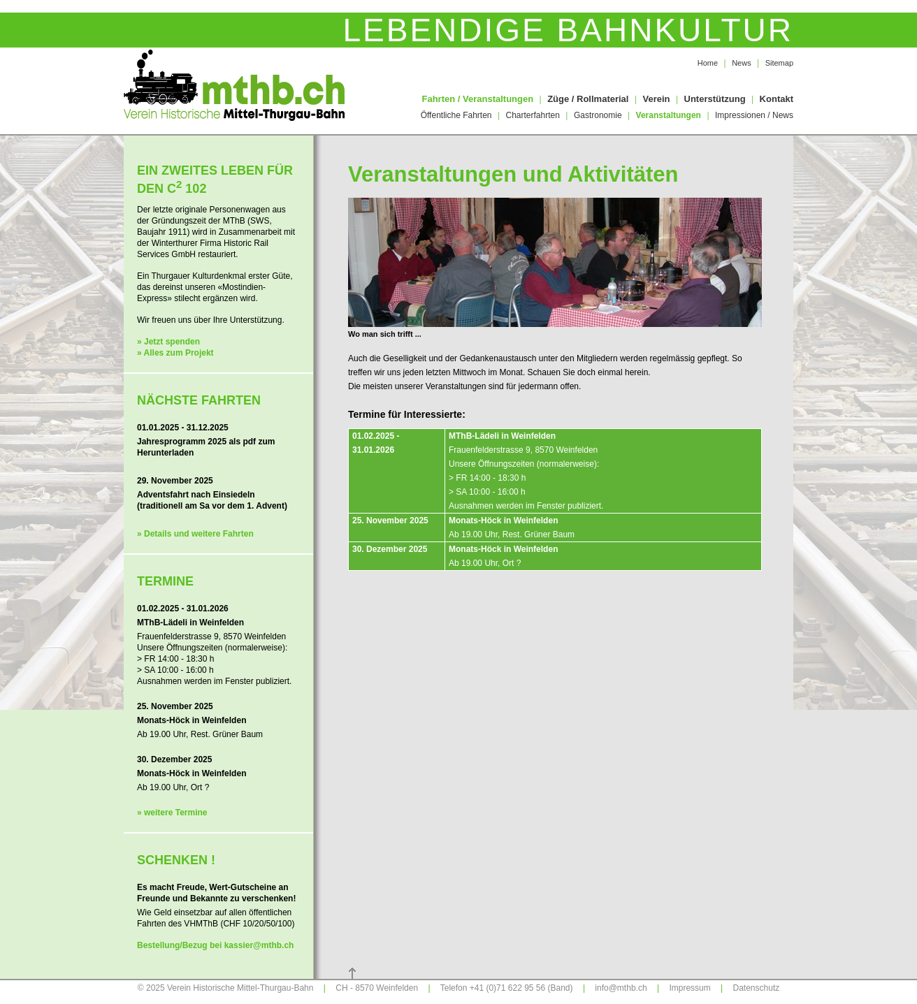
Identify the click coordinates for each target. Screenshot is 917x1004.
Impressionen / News (754, 115)
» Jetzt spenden (168, 342)
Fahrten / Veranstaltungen (478, 99)
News (741, 63)
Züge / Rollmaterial (587, 99)
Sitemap (779, 63)
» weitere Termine (172, 812)
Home (708, 63)
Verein (656, 99)
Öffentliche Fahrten (456, 115)
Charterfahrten (533, 115)
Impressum (689, 988)
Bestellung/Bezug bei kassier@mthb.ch (215, 945)
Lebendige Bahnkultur (567, 30)
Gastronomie (598, 115)
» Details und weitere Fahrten (195, 534)
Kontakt (776, 99)
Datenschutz (756, 988)
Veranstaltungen (668, 115)
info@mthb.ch (621, 988)
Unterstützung (715, 99)
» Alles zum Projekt (175, 353)
